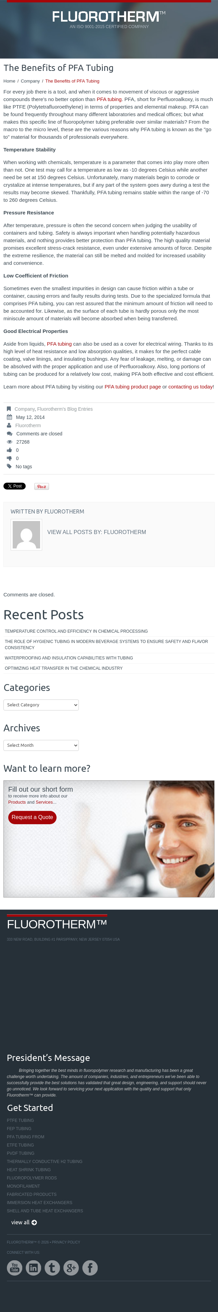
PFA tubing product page (133, 386)
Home (9, 81)
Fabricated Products (32, 1194)
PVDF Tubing (20, 1153)
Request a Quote (32, 817)
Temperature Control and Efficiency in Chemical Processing (76, 631)
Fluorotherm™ (57, 924)
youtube (14, 1268)
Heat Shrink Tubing (29, 1169)
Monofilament (23, 1186)
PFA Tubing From (25, 1137)
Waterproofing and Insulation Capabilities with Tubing (69, 658)
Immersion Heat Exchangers (39, 1202)
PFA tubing (109, 99)
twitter (52, 1268)
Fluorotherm (28, 425)
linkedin (33, 1268)
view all (20, 1222)
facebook (90, 1268)
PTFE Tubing (20, 1120)
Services (44, 802)
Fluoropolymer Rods (32, 1178)
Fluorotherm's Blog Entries (65, 409)
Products (17, 802)
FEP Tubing (19, 1128)
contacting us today (190, 386)
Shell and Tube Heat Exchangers (45, 1211)
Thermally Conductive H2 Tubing (45, 1161)
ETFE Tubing (20, 1145)
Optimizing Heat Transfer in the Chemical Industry (64, 668)
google (71, 1268)
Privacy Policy (66, 1242)
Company (30, 81)
